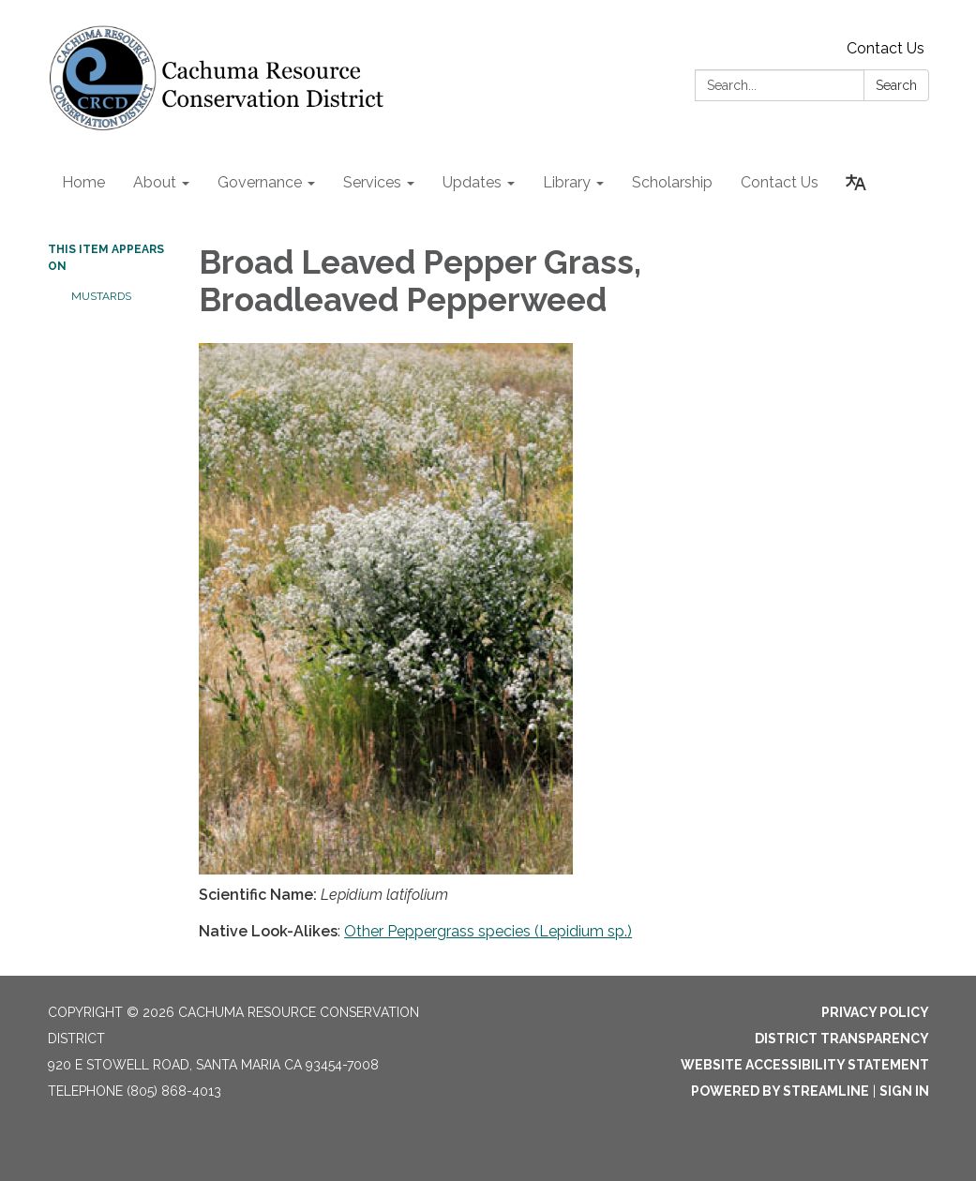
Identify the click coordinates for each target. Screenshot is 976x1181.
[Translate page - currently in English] (856, 182)
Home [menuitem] (83, 182)
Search (896, 85)
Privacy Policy (875, 1012)
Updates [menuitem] (472, 182)
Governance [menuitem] (260, 182)
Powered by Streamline (780, 1091)
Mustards (101, 296)
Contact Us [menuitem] (779, 182)
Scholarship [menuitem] (672, 182)
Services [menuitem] (372, 182)
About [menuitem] (154, 182)
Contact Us (885, 48)
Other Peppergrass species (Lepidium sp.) (488, 931)
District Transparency (842, 1038)
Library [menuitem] (567, 182)
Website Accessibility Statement (805, 1064)
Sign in (904, 1091)
